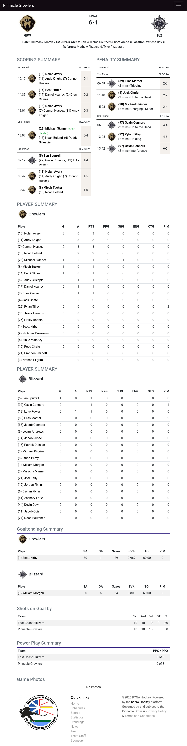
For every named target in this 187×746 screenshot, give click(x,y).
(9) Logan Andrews (31, 431)
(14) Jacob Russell (30, 438)
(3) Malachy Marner (31, 471)
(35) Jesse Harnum (31, 313)
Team (74, 731)
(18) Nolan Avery (29, 233)
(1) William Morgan (31, 465)
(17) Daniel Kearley (52, 94)
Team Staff (78, 736)
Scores (75, 713)
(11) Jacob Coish (29, 511)
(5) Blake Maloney (30, 340)
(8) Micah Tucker (29, 267)
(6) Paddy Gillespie (31, 280)
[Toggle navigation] (178, 5)
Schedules (78, 708)
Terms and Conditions (140, 716)
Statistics (77, 717)
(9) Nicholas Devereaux (34, 333)
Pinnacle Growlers (18, 5)
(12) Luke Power (29, 411)
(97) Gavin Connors (52, 160)
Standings (77, 722)
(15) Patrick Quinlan (31, 445)
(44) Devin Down (29, 505)
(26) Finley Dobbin (30, 320)
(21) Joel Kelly (27, 478)
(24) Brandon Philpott (32, 353)
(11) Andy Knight (50, 78)
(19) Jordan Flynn (30, 484)
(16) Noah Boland (51, 138)
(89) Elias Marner (130, 81)
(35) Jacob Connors (31, 425)
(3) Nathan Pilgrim (30, 360)
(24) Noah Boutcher (31, 518)
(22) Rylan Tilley (129, 134)
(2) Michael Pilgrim (31, 451)
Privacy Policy (157, 711)
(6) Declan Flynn (29, 491)
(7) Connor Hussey (51, 110)
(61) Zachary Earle (30, 498)
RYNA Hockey (140, 702)
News (74, 726)
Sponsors (77, 740)
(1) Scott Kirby (27, 326)
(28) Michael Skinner (132, 104)
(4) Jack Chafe (128, 93)
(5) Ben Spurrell (28, 398)
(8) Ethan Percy (28, 458)
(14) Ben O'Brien (29, 273)
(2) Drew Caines (29, 293)
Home (75, 703)
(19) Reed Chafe (29, 346)
